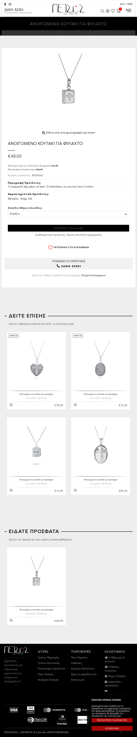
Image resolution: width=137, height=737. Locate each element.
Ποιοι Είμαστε (79, 657)
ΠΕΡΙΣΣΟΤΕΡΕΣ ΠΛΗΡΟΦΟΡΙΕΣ (112, 720)
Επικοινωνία (78, 680)
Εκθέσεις (76, 663)
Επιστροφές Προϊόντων (51, 668)
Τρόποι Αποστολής (49, 663)
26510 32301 (18, 11)
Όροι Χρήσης (46, 674)
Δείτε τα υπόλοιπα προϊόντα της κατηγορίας (68, 275)
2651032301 (114, 682)
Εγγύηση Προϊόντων (83, 668)
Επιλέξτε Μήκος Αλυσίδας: (25, 208)
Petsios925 (68, 9)
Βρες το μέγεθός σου (84, 674)
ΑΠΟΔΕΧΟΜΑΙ (112, 728)
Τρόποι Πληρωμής (48, 657)
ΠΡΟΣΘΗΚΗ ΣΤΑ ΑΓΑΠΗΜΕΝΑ (68, 247)
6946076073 (111, 686)
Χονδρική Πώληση (48, 680)
